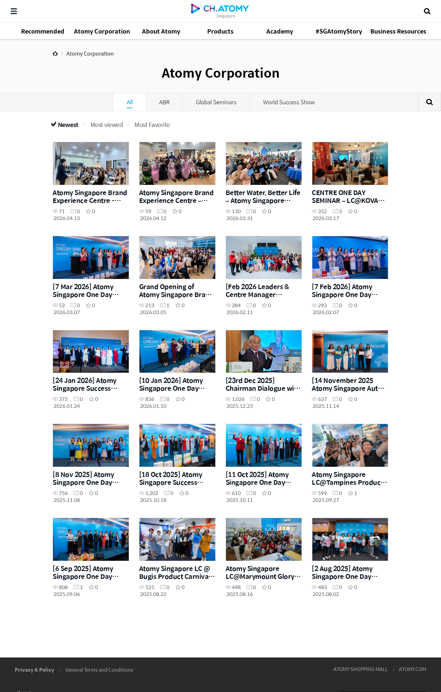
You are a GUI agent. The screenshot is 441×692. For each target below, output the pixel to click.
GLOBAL (409, 628)
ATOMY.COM (412, 669)
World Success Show (289, 102)
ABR (164, 102)
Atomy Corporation (90, 53)
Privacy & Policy (34, 669)
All (130, 102)
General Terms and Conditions (99, 669)
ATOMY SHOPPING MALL (360, 669)
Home (55, 53)
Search (429, 102)
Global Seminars (216, 102)
